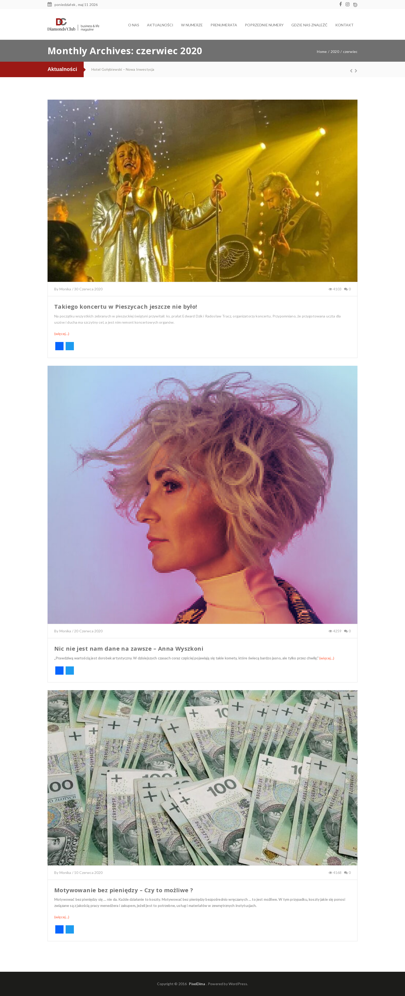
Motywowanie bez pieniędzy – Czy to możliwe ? (123, 890)
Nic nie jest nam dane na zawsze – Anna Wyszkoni (128, 648)
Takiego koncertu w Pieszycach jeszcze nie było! (125, 306)
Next (353, 71)
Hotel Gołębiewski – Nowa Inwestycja (122, 69)
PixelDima (197, 984)
